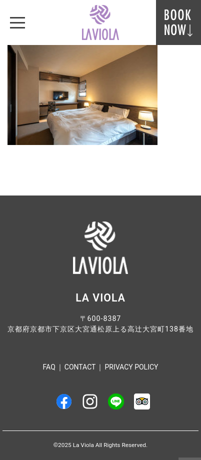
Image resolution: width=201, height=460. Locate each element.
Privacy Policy (131, 367)
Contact (80, 367)
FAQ (49, 367)
